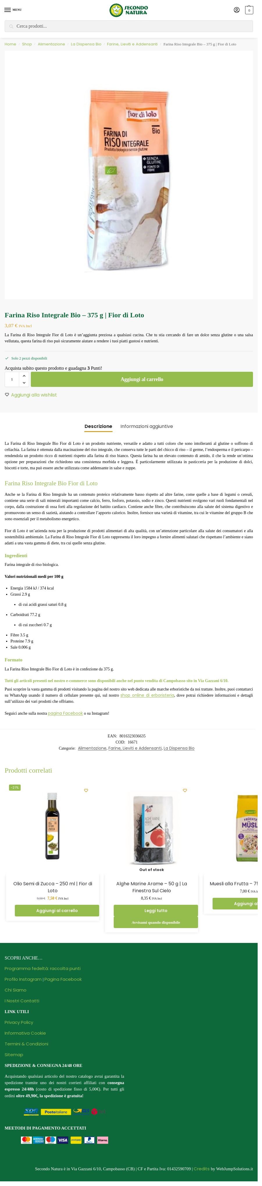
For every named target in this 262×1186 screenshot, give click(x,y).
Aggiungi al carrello (142, 379)
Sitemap (14, 1055)
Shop (27, 44)
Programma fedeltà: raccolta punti (43, 968)
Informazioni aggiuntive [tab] (146, 426)
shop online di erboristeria (147, 695)
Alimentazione (51, 44)
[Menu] (13, 10)
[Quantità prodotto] (12, 379)
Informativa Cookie (25, 1033)
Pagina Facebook (63, 979)
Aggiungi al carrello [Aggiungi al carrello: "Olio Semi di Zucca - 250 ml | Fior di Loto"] (57, 910)
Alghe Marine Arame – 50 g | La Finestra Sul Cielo (151, 887)
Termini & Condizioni (26, 1044)
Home (10, 44)
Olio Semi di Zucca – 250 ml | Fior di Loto (52, 887)
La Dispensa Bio (86, 44)
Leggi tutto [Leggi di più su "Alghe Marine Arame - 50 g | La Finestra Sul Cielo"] (156, 910)
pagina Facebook (65, 713)
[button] (248, 10)
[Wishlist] (86, 790)
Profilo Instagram (23, 979)
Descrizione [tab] (98, 426)
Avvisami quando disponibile (155, 922)
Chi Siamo (15, 990)
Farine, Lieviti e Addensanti (132, 44)
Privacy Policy (19, 1022)
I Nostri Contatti (22, 1001)
